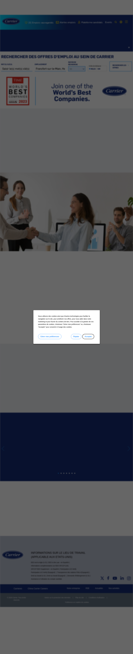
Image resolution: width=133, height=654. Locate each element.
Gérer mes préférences (49, 337)
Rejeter (76, 337)
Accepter (88, 337)
